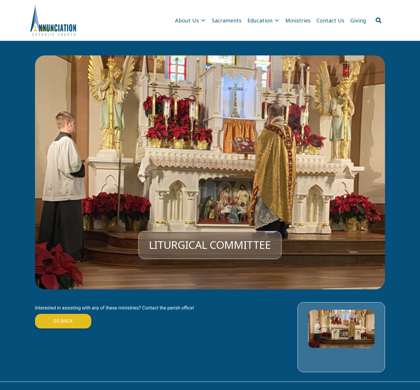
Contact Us (330, 20)
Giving (358, 20)
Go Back (63, 321)
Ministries (298, 20)
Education (263, 20)
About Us (190, 20)
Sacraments (227, 20)
